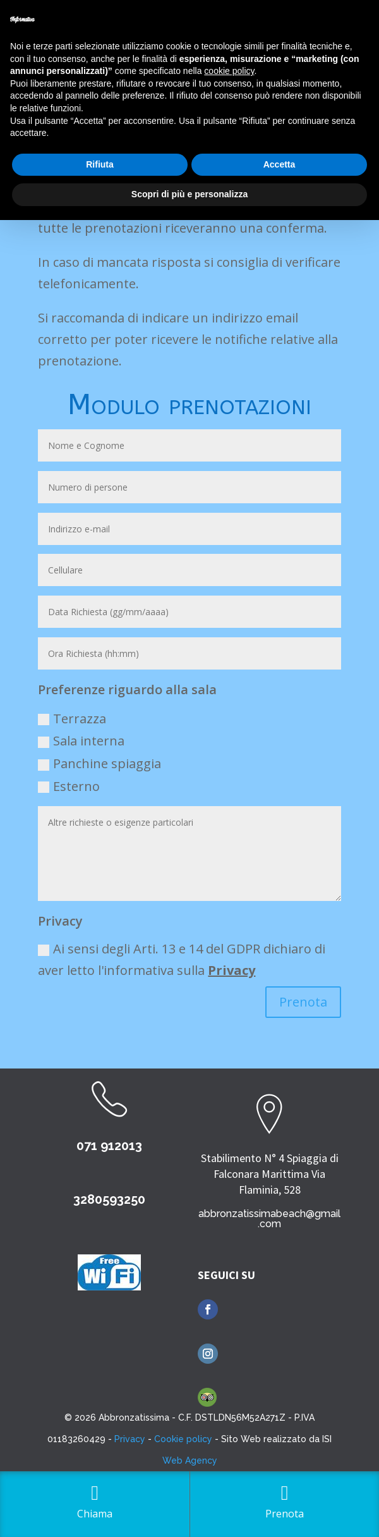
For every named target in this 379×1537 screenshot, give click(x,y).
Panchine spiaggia (99, 763)
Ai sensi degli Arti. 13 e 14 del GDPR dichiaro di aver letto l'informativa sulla (181, 959)
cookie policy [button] (229, 71)
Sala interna (81, 740)
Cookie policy (183, 1439)
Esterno (69, 786)
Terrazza (72, 718)
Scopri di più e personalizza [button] (189, 194)
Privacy (231, 970)
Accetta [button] (279, 164)
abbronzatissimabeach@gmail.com (269, 1219)
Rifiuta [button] (100, 164)
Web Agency (189, 1460)
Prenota (303, 1001)
